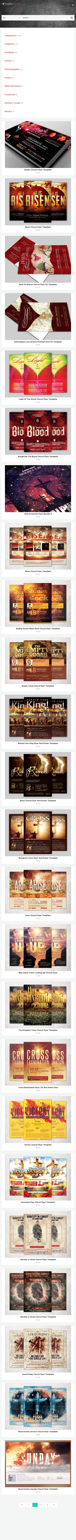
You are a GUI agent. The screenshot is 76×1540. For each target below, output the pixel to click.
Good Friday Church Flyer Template (38, 1374)
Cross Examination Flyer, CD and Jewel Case (38, 1087)
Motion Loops (13, 103)
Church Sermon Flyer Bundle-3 (38, 514)
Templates (10, 35)
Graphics (9, 44)
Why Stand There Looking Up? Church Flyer (38, 973)
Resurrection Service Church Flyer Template (38, 1432)
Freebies (10, 52)
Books (8, 111)
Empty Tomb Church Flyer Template (38, 686)
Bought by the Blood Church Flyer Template (38, 457)
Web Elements (13, 86)
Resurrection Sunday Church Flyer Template (38, 1489)
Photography (12, 69)
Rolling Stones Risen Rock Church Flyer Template (38, 629)
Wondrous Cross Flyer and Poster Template (38, 858)
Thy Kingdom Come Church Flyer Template (38, 1030)
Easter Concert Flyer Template (38, 170)
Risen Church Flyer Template (38, 227)
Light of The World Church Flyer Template (38, 399)
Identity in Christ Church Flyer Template (38, 1260)
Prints (8, 61)
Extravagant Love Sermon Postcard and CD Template (38, 342)
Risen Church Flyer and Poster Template (38, 801)
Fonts (8, 77)
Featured (10, 94)
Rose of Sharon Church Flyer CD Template (38, 284)
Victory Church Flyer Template (38, 1145)
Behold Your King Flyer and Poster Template (38, 743)
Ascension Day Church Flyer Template (38, 1202)
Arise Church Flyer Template (38, 915)
